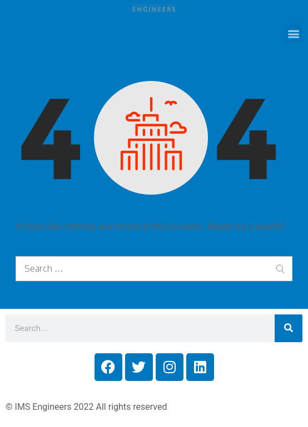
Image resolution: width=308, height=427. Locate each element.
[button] (293, 27)
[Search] (288, 328)
